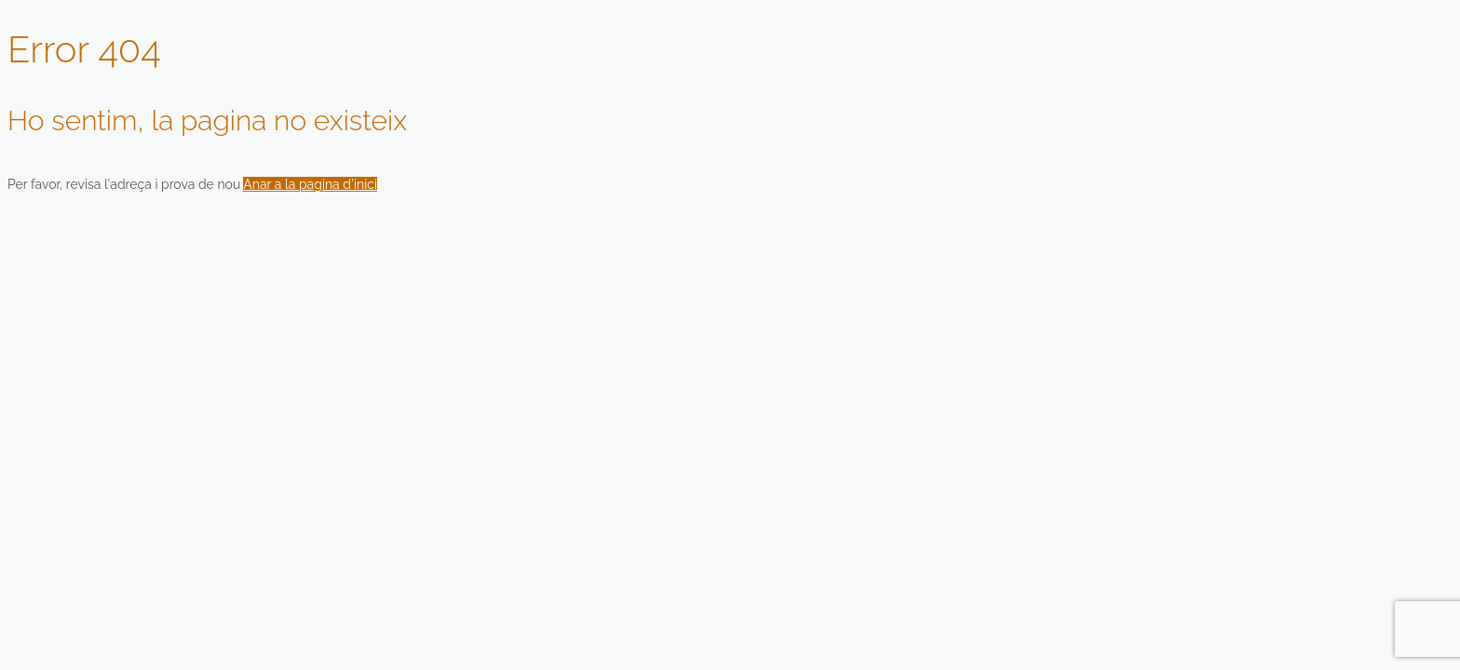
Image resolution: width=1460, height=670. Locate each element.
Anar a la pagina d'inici (310, 184)
